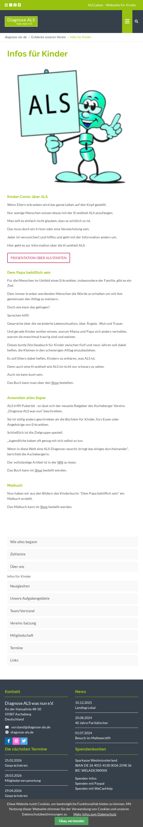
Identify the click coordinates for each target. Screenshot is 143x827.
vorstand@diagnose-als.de (30, 727)
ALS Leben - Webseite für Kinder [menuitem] (112, 5)
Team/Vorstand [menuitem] (22, 611)
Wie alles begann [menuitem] (23, 542)
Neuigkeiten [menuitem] (20, 586)
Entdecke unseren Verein (48, 37)
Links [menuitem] (14, 660)
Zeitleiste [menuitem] (18, 554)
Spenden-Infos (86, 778)
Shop (55, 383)
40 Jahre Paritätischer (91, 723)
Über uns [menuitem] (17, 566)
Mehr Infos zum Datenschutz (94, 814)
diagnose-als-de (16, 37)
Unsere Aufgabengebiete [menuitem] (30, 598)
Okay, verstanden (71, 821)
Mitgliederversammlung (23, 780)
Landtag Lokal (85, 708)
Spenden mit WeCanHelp (94, 788)
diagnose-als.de (22, 732)
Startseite (21, 21)
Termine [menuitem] (16, 648)
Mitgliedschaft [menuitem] (21, 635)
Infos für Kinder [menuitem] (19, 576)
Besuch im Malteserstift (92, 738)
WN (60, 462)
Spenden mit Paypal (89, 783)
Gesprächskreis (16, 765)
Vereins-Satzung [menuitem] (23, 623)
